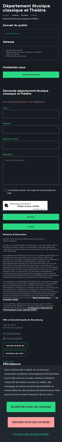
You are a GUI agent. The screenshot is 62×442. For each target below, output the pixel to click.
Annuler (31, 226)
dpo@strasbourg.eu (42, 297)
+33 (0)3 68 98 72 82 (31, 74)
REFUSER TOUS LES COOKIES (31, 422)
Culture (34, 15)
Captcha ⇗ (40, 209)
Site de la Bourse (13, 33)
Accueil (6, 15)
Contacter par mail (14, 353)
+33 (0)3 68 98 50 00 (15, 345)
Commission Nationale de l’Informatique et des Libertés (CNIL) (28, 308)
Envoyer (31, 217)
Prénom (7, 123)
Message (8, 154)
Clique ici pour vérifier (28, 206)
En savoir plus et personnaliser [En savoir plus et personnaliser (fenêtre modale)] (31, 434)
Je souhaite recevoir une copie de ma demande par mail (29, 191)
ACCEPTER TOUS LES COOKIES (31, 407)
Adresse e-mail (10, 139)
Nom (6, 108)
